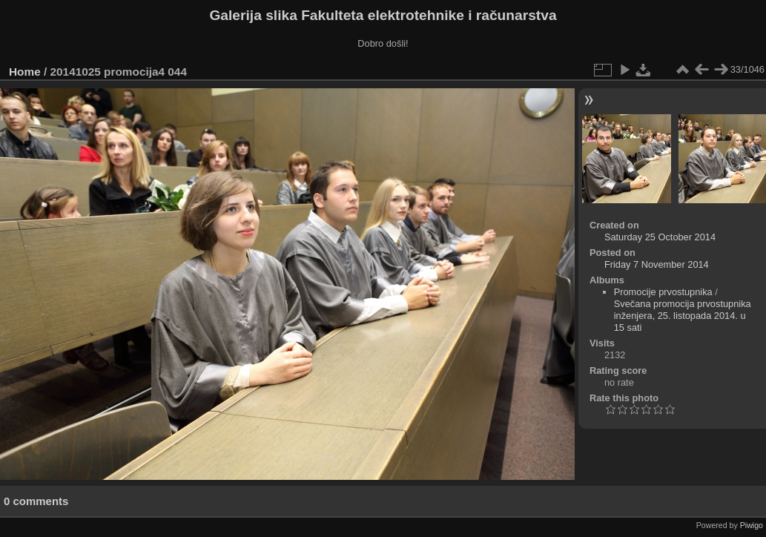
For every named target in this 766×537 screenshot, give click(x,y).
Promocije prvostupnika (663, 291)
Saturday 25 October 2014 (660, 237)
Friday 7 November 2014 (656, 264)
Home (25, 71)
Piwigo (751, 525)
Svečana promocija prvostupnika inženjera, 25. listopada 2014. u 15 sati (682, 315)
